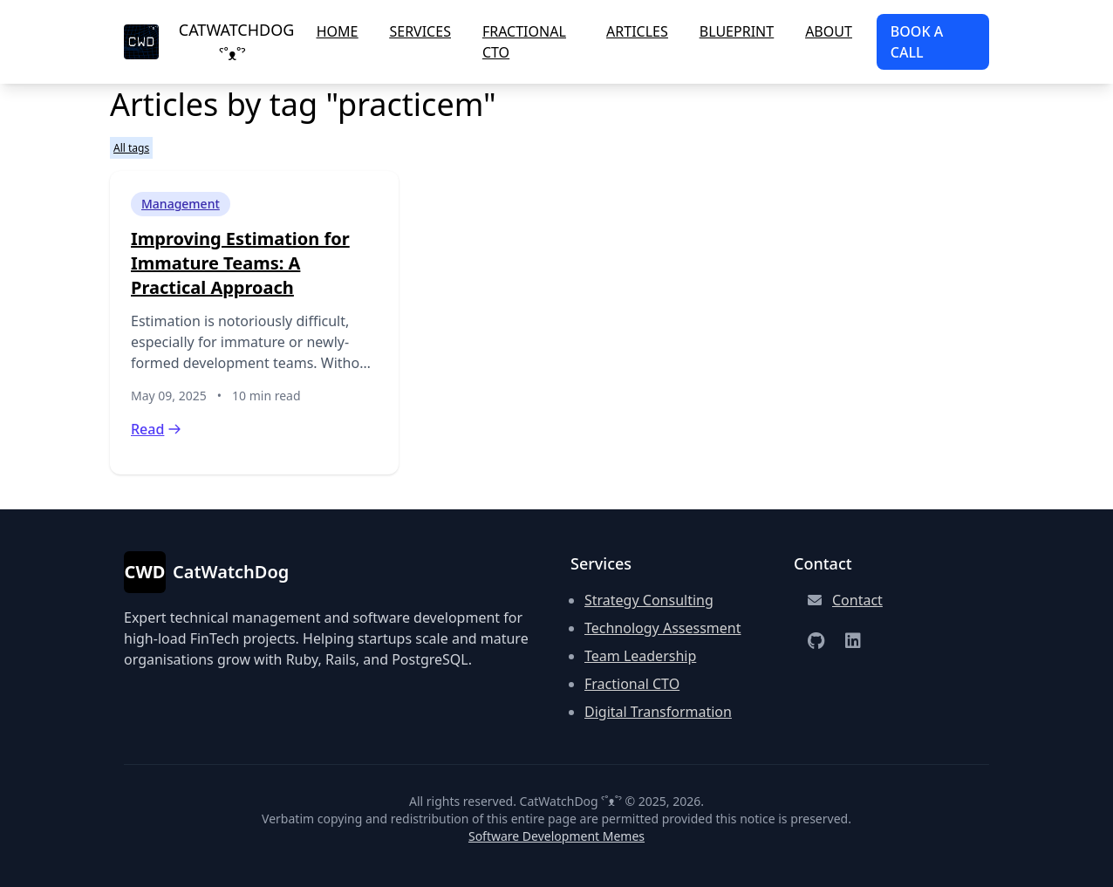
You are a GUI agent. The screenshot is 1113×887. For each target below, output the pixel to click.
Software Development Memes (556, 836)
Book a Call (917, 42)
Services (419, 31)
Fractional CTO (524, 42)
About (828, 31)
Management (180, 203)
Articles (637, 31)
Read (156, 429)
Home (337, 31)
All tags (131, 147)
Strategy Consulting (649, 600)
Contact (857, 600)
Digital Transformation (658, 711)
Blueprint (737, 31)
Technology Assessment (662, 628)
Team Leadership (640, 655)
